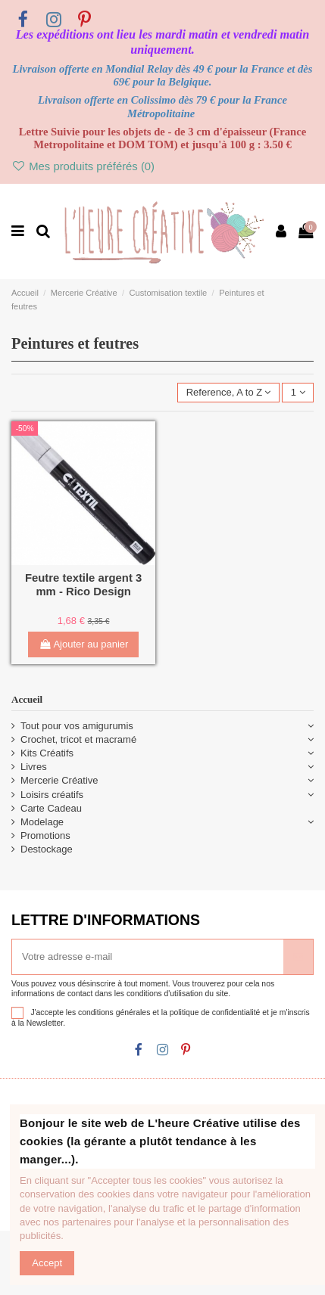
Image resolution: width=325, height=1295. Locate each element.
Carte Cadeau (51, 808)
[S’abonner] (298, 956)
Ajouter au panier (84, 644)
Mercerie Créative (59, 780)
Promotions (45, 835)
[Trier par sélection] (228, 393)
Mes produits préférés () (83, 166)
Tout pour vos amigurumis (76, 725)
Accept (47, 1263)
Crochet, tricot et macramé (78, 739)
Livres (33, 766)
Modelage (42, 822)
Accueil (26, 699)
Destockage (46, 849)
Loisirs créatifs (51, 794)
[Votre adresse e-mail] (147, 956)
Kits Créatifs (46, 753)
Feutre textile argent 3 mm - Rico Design (83, 585)
